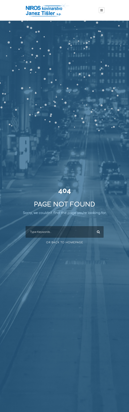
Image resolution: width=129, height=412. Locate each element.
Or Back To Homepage (64, 242)
